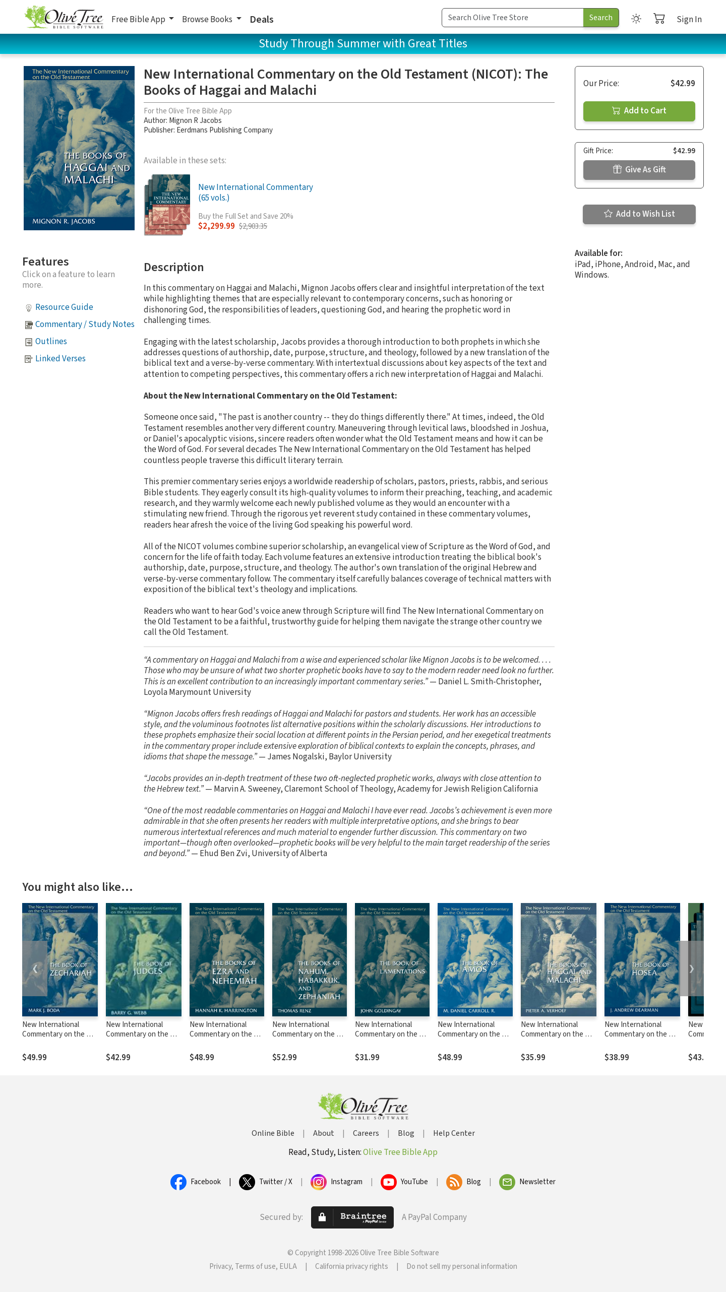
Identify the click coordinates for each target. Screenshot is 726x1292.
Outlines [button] (51, 342)
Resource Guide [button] (64, 307)
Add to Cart (639, 111)
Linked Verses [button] (60, 359)
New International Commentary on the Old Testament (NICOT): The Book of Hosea (641, 1039)
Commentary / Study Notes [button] (85, 324)
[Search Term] (513, 17)
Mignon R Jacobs (195, 120)
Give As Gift (639, 170)
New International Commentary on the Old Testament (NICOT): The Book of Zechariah (59, 1039)
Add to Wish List (639, 214)
